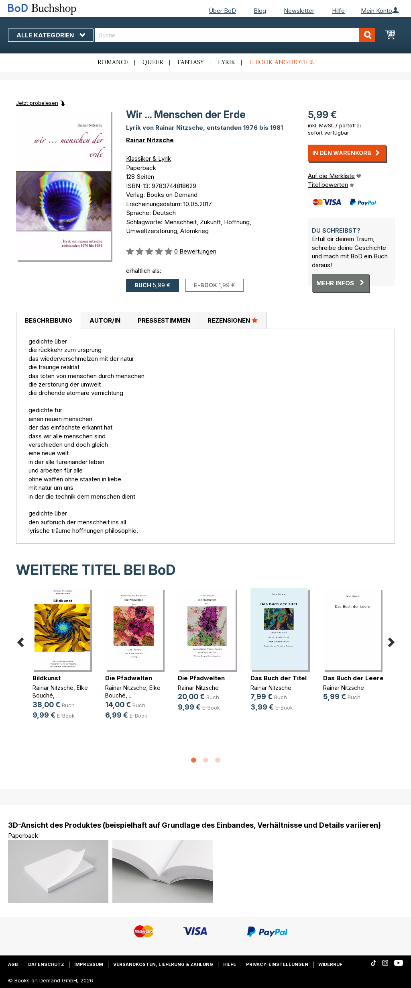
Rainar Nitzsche (150, 140)
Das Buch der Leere (353, 678)
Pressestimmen (164, 320)
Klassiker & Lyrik (148, 158)
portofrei (350, 125)
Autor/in (105, 320)
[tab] (48, 320)
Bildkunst (47, 678)
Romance (113, 62)
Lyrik (226, 62)
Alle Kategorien (50, 35)
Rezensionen (233, 320)
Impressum (88, 964)
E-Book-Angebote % (281, 62)
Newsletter (299, 10)
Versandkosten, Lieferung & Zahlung (163, 964)
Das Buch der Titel (278, 678)
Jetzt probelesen (37, 103)
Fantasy (190, 62)
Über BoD (222, 10)
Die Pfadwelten (128, 678)
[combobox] (235, 35)
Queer (152, 62)
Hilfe (338, 10)
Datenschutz (46, 964)
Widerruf (330, 964)
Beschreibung (48, 320)
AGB (13, 964)
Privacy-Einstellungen (277, 964)
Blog (260, 10)
